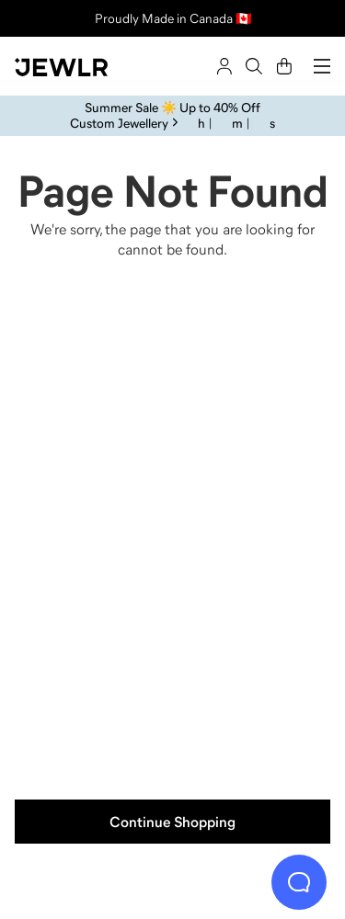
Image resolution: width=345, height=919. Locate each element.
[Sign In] (224, 66)
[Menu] (322, 66)
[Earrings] (92, 652)
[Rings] (92, 406)
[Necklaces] (254, 406)
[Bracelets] (254, 652)
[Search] (254, 66)
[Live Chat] (299, 882)
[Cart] (284, 66)
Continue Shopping (172, 821)
